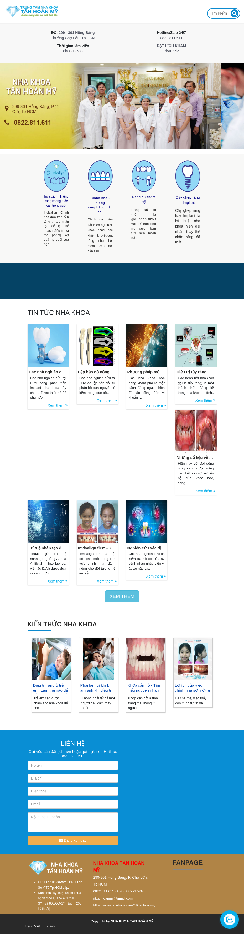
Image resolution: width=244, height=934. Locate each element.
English (49, 926)
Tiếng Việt (32, 926)
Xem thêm (58, 405)
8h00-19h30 (72, 51)
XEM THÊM (122, 596)
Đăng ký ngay (72, 840)
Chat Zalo (171, 51)
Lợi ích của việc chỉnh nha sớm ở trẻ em (192, 690)
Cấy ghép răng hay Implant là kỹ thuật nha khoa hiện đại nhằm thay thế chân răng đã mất (187, 226)
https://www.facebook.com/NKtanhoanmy (124, 905)
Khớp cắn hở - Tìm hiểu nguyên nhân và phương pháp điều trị (144, 692)
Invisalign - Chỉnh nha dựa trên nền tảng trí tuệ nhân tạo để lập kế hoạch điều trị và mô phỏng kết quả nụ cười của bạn (56, 228)
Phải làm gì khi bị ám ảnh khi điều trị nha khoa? (96, 690)
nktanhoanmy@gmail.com (113, 898)
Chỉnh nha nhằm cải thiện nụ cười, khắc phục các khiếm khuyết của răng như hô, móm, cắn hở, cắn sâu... (100, 234)
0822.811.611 (171, 38)
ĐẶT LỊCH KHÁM (171, 46)
